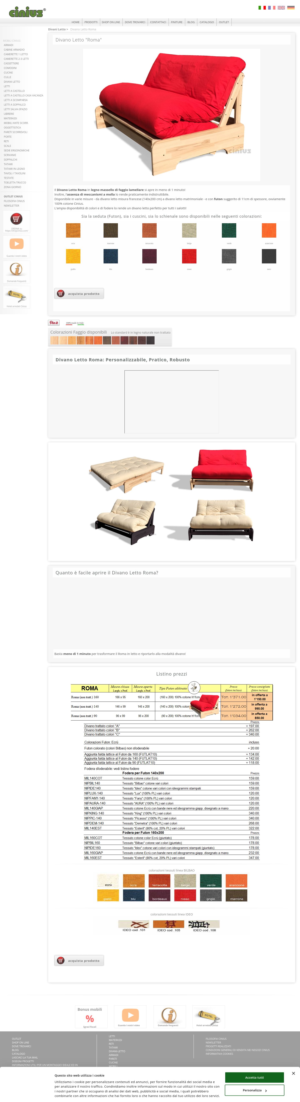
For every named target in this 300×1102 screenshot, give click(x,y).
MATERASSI (10, 118)
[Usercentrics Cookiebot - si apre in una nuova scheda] (27, 1094)
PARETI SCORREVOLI (15, 132)
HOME (75, 22)
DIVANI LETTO (12, 82)
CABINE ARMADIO (14, 49)
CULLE (7, 77)
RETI (6, 141)
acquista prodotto (84, 294)
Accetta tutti (254, 1064)
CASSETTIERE (11, 63)
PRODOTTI (90, 22)
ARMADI (8, 45)
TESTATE (9, 178)
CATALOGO (208, 22)
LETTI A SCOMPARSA (16, 100)
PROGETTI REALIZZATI (218, 1046)
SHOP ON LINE (110, 22)
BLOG (192, 22)
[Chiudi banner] (293, 1059)
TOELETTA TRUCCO (15, 182)
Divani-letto (117, 1051)
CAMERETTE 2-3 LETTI (16, 59)
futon (218, 199)
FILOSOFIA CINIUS (14, 201)
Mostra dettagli (66, 1094)
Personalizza (255, 1077)
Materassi (115, 1040)
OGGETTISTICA (12, 127)
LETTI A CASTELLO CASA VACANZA (23, 95)
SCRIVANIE (10, 155)
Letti (112, 1036)
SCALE (7, 146)
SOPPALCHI (10, 159)
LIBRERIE (9, 114)
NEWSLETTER (11, 205)
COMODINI (10, 68)
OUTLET (225, 22)
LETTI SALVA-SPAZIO (15, 109)
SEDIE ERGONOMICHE (16, 150)
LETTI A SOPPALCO (14, 104)
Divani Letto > (58, 29)
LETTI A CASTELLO (14, 91)
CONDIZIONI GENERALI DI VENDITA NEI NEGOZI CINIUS (238, 1050)
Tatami (113, 1047)
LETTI (7, 86)
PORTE (7, 136)
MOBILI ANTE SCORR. (16, 123)
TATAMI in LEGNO (14, 169)
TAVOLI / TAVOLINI (14, 173)
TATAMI (8, 164)
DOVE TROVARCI (135, 22)
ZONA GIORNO (12, 187)
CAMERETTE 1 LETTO (16, 54)
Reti (111, 1044)
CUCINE (8, 72)
